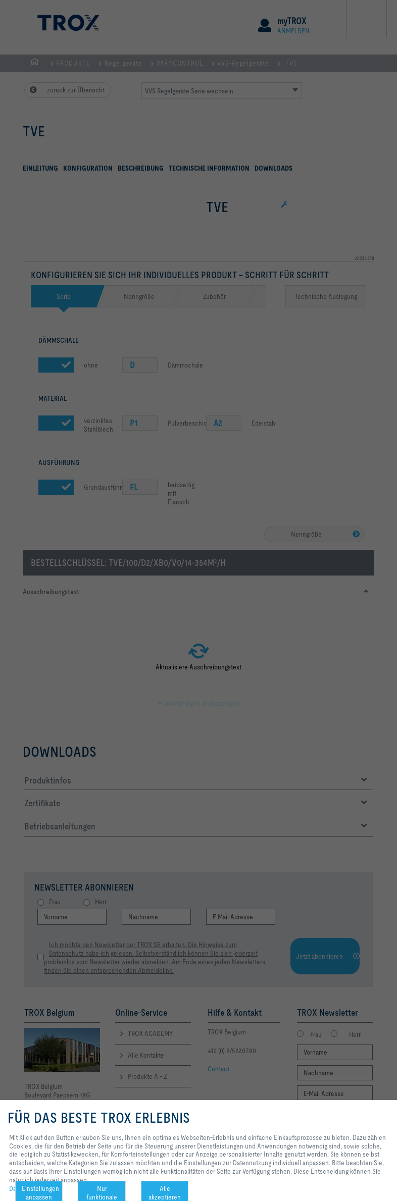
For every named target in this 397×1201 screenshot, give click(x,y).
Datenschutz (26, 1188)
